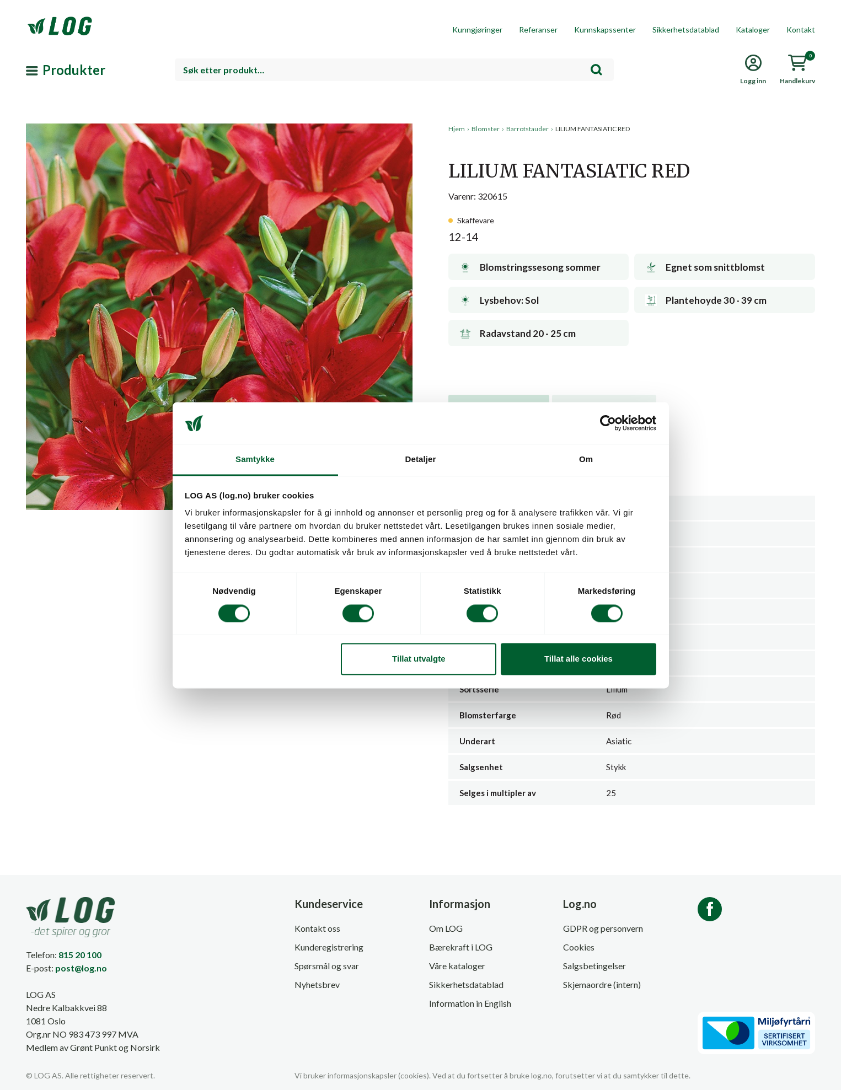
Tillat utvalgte (418, 659)
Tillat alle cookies (578, 659)
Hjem (456, 129)
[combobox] (394, 69)
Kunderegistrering (328, 947)
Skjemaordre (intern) (602, 984)
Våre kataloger (457, 965)
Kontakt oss (317, 928)
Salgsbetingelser (594, 965)
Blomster (486, 129)
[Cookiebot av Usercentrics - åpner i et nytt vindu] (608, 423)
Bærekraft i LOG (460, 947)
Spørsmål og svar (326, 965)
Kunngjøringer (477, 29)
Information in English (470, 1003)
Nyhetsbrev (317, 984)
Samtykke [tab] (255, 459)
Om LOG (446, 928)
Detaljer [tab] (420, 459)
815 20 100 (79, 954)
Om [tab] (586, 459)
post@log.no (81, 968)
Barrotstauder (527, 129)
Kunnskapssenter (605, 29)
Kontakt (800, 29)
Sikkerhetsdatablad (685, 29)
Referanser (538, 29)
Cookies (578, 947)
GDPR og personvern (603, 928)
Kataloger (753, 29)
